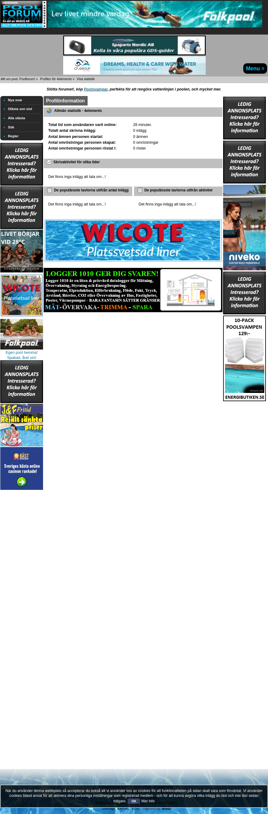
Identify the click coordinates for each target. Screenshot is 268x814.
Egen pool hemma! (22, 352)
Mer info (147, 801)
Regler (13, 136)
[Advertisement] (21, 583)
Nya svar (15, 100)
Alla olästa (16, 118)
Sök (11, 127)
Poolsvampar (96, 89)
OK (133, 801)
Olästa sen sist (20, 109)
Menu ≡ (255, 68)
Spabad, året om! (21, 358)
